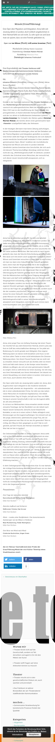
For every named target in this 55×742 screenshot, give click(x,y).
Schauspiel (18, 740)
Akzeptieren (34, 734)
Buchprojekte (19, 725)
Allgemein (18, 722)
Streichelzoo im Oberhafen (15, 577)
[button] (13, 559)
